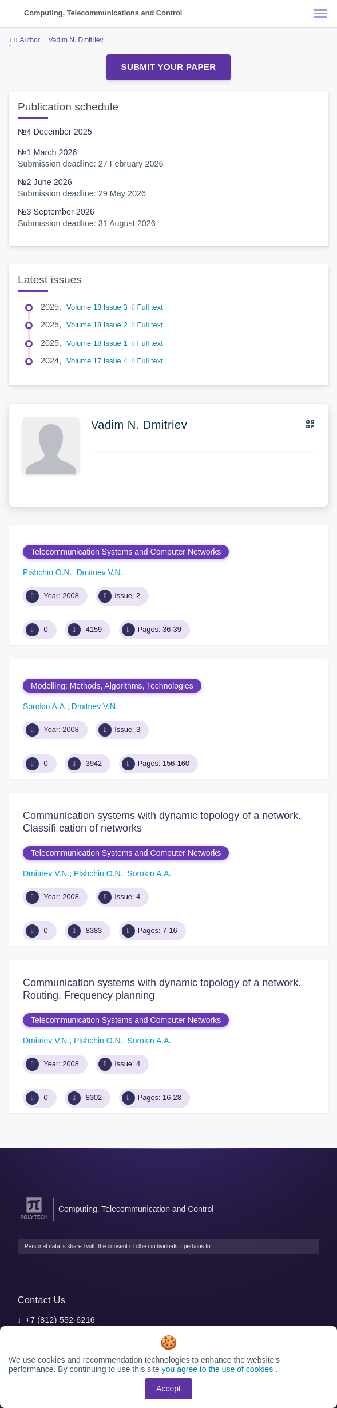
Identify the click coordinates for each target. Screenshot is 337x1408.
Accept (168, 1388)
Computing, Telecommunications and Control (103, 13)
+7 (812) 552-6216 (60, 1319)
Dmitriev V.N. (99, 572)
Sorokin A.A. (45, 706)
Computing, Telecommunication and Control (135, 1208)
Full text (147, 307)
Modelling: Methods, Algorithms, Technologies (112, 685)
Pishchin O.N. (47, 572)
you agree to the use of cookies (218, 1369)
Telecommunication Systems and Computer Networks (126, 551)
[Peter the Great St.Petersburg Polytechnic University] (34, 1219)
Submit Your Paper (168, 67)
